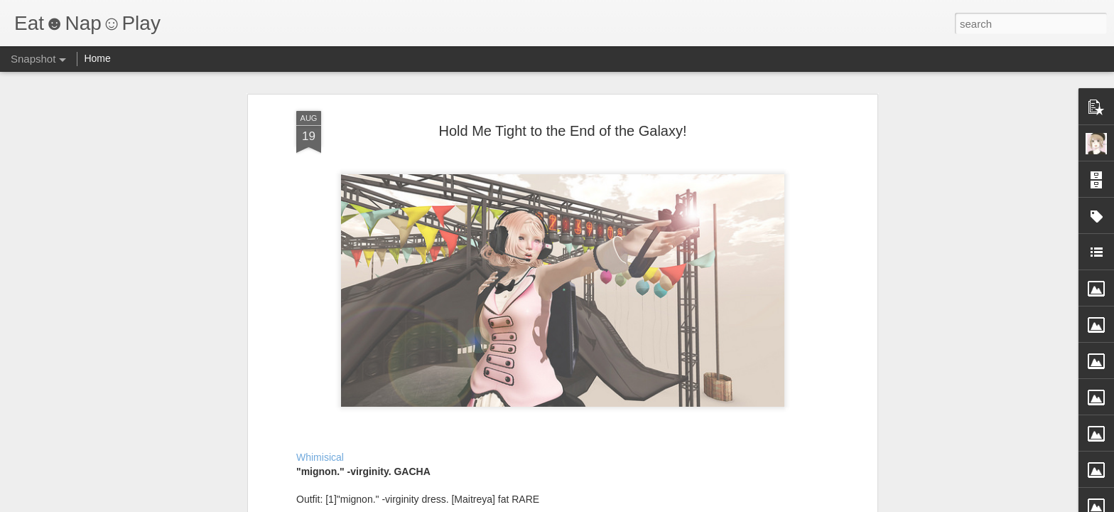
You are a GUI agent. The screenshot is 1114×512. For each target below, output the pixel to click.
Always (438, 438)
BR (262, 440)
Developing (775, 439)
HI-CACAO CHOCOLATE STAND (975, 437)
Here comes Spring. (96, 446)
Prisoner (606, 445)
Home (97, 58)
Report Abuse (643, 504)
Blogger (601, 504)
